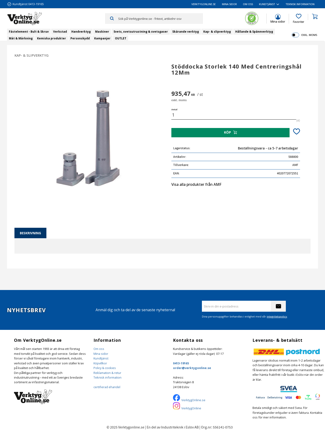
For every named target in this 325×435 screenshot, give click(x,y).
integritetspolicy (277, 316)
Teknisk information (107, 377)
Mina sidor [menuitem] (229, 4)
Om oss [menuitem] (248, 4)
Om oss (98, 349)
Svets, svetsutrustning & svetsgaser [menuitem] (141, 32)
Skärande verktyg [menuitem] (185, 32)
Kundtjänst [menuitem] (267, 4)
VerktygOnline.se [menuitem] (203, 4)
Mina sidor (100, 354)
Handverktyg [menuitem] (81, 32)
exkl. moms (309, 35)
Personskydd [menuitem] (80, 38)
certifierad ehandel (106, 387)
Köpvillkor (100, 363)
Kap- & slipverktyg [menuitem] (217, 32)
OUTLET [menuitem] (120, 38)
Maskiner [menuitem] (102, 32)
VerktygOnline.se (193, 400)
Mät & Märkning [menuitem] (21, 38)
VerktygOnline (191, 408)
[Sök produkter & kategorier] (160, 18)
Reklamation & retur (107, 373)
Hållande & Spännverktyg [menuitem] (254, 32)
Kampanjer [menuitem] (102, 38)
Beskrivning (30, 233)
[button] (298, 19)
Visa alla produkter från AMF (196, 184)
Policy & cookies (104, 368)
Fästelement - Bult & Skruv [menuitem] (29, 32)
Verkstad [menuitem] (60, 32)
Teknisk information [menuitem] (300, 4)
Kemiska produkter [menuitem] (51, 38)
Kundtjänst (100, 358)
